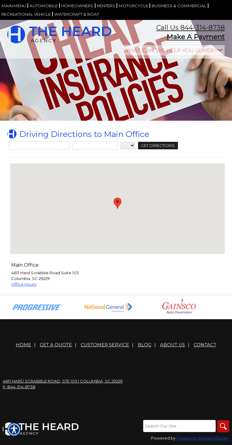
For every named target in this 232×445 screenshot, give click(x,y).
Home (23, 345)
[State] (128, 145)
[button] (117, 203)
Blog (144, 345)
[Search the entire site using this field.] (179, 426)
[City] (95, 145)
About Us (172, 345)
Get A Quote (56, 345)
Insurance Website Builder (202, 438)
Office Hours (23, 284)
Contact (205, 345)
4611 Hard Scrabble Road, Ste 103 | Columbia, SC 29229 (63, 381)
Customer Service (105, 345)
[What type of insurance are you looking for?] (173, 50)
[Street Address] (39, 145)
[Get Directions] (158, 145)
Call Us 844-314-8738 (190, 28)
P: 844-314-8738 (19, 386)
